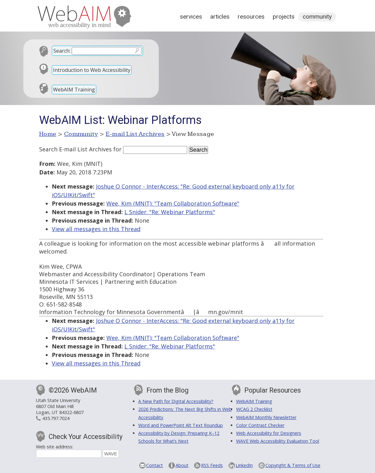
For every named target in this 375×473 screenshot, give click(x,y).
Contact (154, 465)
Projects (284, 16)
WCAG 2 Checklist (254, 409)
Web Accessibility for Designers (268, 433)
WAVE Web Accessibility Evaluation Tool (277, 441)
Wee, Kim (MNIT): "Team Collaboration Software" (172, 203)
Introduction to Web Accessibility (91, 70)
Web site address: (54, 447)
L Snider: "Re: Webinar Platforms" (169, 212)
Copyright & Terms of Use (292, 465)
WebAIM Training (74, 89)
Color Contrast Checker (260, 425)
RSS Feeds (212, 465)
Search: (61, 50)
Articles (219, 16)
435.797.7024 (55, 418)
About (182, 465)
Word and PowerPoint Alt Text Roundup (180, 425)
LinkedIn (244, 465)
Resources (251, 16)
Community (317, 16)
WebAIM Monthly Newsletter (266, 417)
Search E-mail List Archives (75, 149)
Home (48, 134)
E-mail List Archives (135, 134)
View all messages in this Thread (96, 229)
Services (191, 16)
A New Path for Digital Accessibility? (175, 401)
